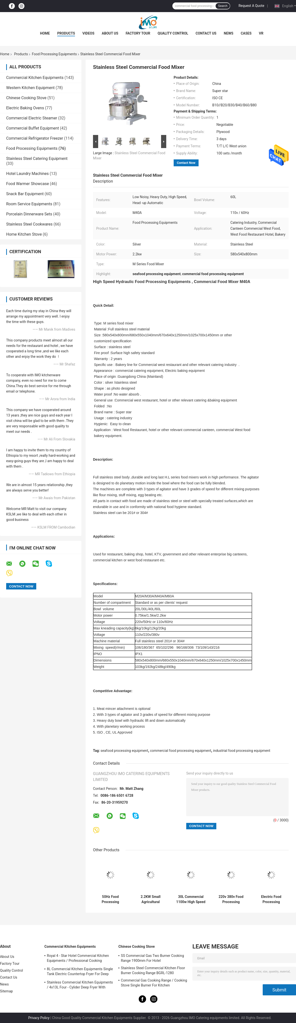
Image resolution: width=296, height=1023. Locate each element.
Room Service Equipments (29, 204)
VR (261, 33)
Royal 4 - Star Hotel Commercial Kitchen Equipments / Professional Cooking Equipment (78, 959)
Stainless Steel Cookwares (29, 224)
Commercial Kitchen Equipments (34, 77)
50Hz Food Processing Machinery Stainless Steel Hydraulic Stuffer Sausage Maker (110, 899)
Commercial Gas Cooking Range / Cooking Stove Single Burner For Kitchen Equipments (154, 983)
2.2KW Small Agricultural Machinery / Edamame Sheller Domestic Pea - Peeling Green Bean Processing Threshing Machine (150, 899)
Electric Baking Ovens (25, 108)
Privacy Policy (38, 1018)
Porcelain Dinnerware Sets (29, 214)
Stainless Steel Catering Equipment (37, 158)
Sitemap (6, 991)
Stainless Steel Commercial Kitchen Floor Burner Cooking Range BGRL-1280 (153, 970)
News (228, 33)
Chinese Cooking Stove (26, 97)
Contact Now (186, 163)
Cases (246, 33)
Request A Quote (251, 6)
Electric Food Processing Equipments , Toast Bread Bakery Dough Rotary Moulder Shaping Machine (271, 899)
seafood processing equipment (124, 751)
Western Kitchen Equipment (30, 87)
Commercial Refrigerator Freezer (34, 138)
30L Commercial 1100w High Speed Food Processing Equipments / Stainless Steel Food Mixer (190, 899)
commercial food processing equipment (180, 751)
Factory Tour (138, 33)
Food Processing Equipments (54, 54)
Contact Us (206, 33)
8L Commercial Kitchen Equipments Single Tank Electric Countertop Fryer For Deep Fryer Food (80, 972)
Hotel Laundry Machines (27, 173)
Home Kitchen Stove (24, 234)
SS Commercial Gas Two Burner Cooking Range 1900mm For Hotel (152, 958)
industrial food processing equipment (241, 751)
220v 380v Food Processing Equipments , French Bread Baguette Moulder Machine (231, 899)
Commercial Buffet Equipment (32, 128)
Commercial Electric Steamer (31, 118)
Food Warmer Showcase (27, 183)
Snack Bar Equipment (25, 193)
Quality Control (173, 33)
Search (222, 6)
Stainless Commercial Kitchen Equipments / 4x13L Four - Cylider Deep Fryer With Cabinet (80, 985)
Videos (88, 33)
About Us (110, 33)
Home (45, 33)
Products (66, 33)
